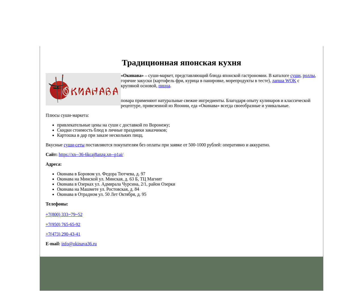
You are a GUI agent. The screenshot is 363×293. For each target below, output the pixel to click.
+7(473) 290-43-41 (63, 234)
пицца (164, 85)
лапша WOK (284, 80)
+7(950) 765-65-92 (63, 224)
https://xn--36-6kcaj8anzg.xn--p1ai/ (91, 154)
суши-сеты (74, 144)
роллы (309, 75)
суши (295, 75)
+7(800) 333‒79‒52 (64, 214)
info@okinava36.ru (79, 243)
